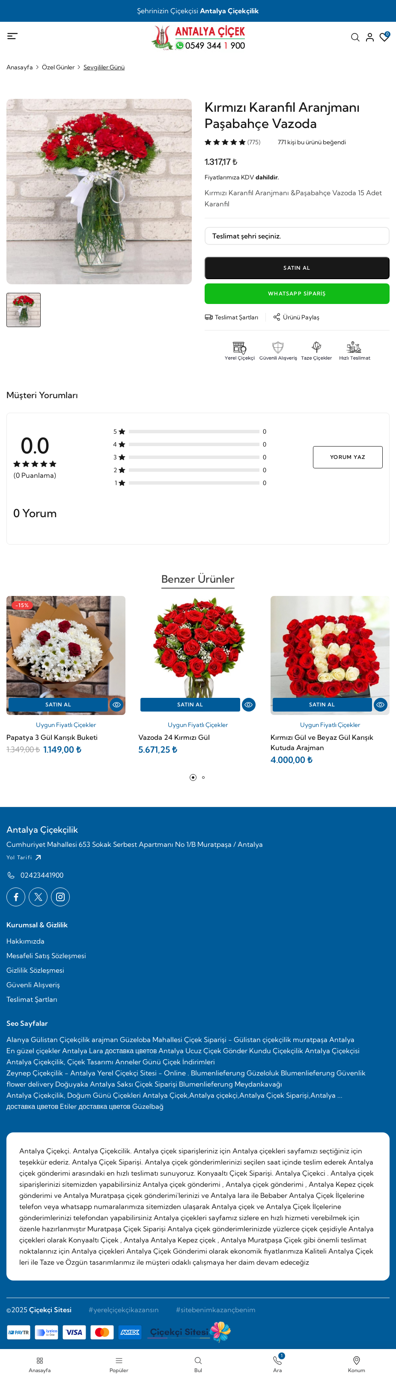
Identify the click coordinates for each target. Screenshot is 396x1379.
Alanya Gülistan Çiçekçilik (48, 1039)
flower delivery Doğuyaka (47, 1084)
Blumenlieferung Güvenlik (323, 1073)
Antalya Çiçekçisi (332, 1050)
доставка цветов (131, 1050)
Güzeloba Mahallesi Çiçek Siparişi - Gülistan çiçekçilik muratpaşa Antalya (237, 1039)
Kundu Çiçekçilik (276, 1050)
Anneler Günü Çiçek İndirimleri (165, 1061)
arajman (105, 1039)
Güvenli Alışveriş (33, 984)
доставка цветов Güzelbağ (120, 1106)
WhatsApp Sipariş (297, 293)
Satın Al (58, 704)
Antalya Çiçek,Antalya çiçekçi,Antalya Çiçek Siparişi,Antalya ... (242, 1095)
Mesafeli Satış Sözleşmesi (46, 955)
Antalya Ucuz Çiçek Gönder (202, 1050)
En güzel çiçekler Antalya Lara (54, 1050)
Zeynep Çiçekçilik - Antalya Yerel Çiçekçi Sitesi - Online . (97, 1073)
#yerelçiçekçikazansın (124, 1309)
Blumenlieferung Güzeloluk (235, 1073)
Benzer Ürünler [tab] (198, 582)
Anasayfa (19, 67)
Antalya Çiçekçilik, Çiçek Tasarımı (59, 1061)
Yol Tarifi (24, 857)
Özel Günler (58, 67)
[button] (193, 777)
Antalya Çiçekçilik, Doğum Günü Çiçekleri (73, 1095)
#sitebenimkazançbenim (216, 1309)
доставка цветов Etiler (41, 1106)
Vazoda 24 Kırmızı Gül (174, 737)
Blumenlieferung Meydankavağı (230, 1084)
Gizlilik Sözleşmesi (35, 970)
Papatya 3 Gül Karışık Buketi (52, 737)
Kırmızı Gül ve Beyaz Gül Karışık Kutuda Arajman (322, 742)
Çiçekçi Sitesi (50, 1309)
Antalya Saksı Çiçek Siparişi (133, 1084)
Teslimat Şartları (31, 999)
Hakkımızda (25, 941)
